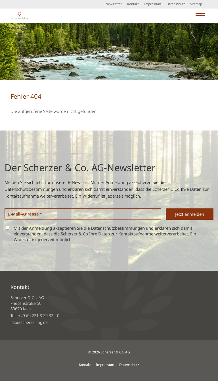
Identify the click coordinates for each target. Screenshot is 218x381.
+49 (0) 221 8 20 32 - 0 (38, 315)
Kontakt (133, 4)
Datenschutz (176, 4)
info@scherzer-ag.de (29, 322)
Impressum (152, 4)
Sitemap (196, 4)
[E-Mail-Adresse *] (83, 214)
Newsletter (114, 4)
